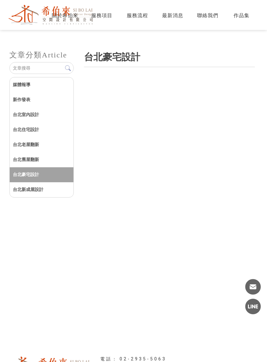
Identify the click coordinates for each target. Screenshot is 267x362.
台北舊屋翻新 (26, 159)
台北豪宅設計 (26, 174)
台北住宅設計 (26, 129)
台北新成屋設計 (28, 189)
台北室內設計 (26, 114)
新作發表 (21, 99)
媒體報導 (21, 84)
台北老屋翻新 (26, 144)
